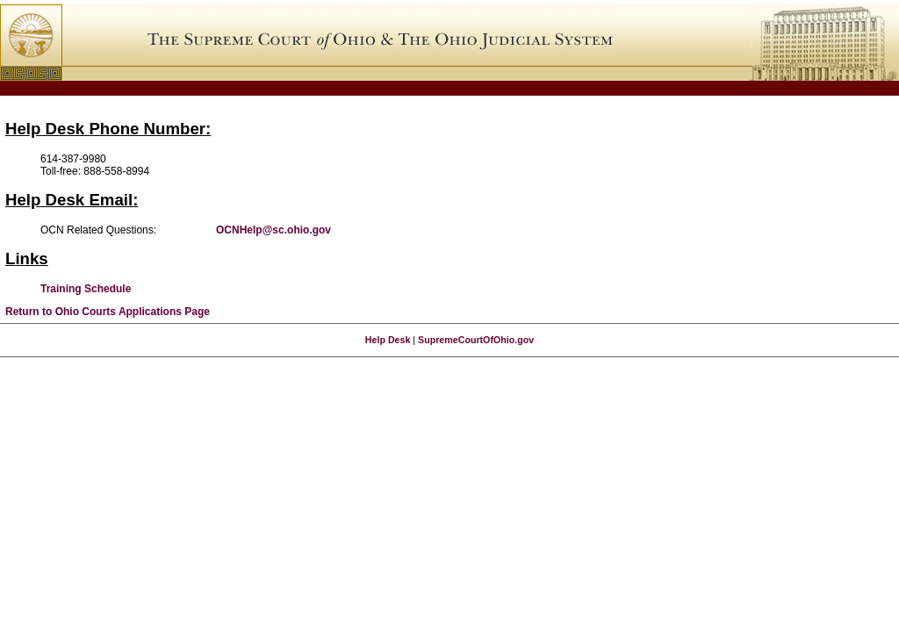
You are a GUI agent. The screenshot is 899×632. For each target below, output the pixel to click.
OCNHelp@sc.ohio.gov (273, 230)
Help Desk (388, 339)
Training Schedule (85, 289)
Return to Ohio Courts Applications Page (107, 311)
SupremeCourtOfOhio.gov (476, 339)
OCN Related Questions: (98, 230)
